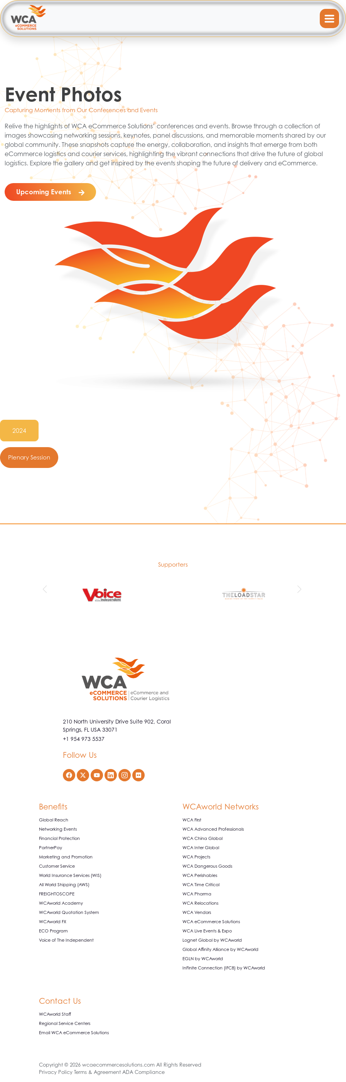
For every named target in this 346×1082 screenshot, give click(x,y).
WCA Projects (196, 857)
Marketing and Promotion (66, 857)
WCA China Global (202, 838)
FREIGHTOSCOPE (56, 894)
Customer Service (57, 866)
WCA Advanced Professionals (213, 829)
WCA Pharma (196, 894)
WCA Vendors (196, 912)
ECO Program (53, 931)
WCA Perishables (199, 875)
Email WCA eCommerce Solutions (74, 1032)
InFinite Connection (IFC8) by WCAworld (223, 968)
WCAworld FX (52, 921)
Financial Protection (59, 838)
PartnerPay (50, 847)
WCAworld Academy (61, 903)
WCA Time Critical (200, 884)
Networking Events (58, 829)
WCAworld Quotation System (69, 912)
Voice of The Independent (66, 940)
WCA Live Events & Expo (207, 931)
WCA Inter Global (200, 847)
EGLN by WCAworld (202, 958)
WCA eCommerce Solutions (211, 921)
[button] (46, 589)
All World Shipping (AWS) (64, 884)
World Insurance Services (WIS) (70, 875)
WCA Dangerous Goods (207, 866)
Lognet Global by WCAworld (212, 940)
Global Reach (53, 820)
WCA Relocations (200, 903)
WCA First (191, 820)
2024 (19, 430)
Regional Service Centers (64, 1023)
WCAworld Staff (55, 1014)
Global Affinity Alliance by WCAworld (220, 949)
